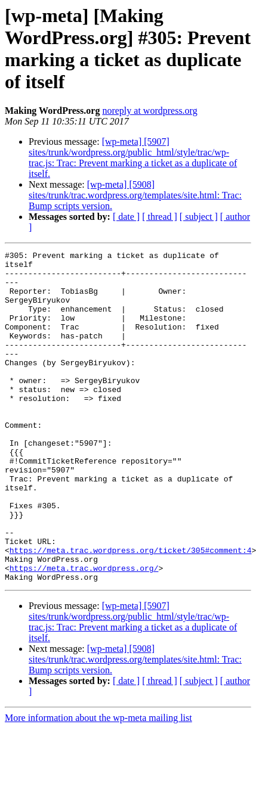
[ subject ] (199, 217)
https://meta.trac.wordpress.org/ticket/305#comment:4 (131, 610)
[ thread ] (159, 217)
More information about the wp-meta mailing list (98, 784)
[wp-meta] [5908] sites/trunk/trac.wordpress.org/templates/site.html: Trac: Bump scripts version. (135, 195)
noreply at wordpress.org (149, 110)
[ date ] (126, 217)
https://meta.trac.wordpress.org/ (84, 632)
